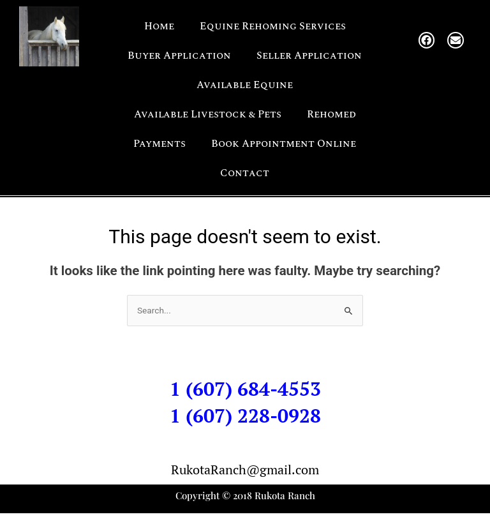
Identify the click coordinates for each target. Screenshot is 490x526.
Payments (159, 143)
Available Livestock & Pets (207, 114)
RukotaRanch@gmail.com (245, 469)
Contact (244, 173)
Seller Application (309, 55)
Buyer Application (179, 55)
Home (159, 26)
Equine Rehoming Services (273, 26)
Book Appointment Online (283, 143)
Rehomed (331, 114)
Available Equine (245, 85)
